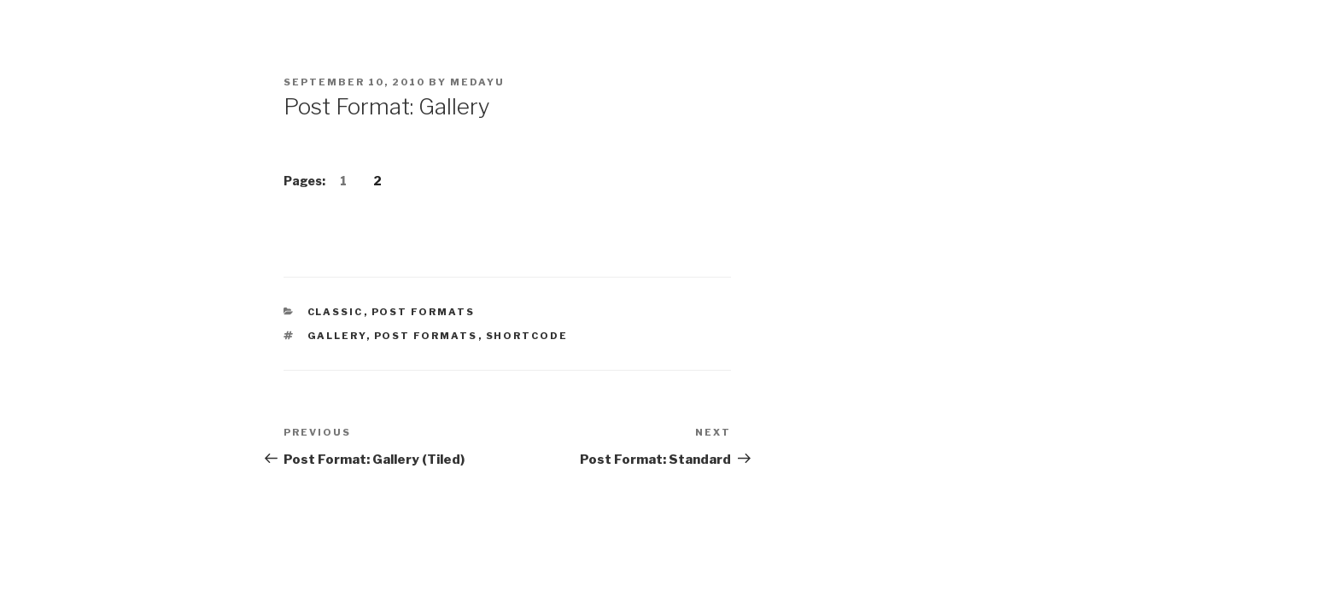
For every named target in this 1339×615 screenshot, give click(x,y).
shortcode (527, 336)
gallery (336, 336)
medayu (477, 82)
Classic (335, 312)
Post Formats (423, 312)
